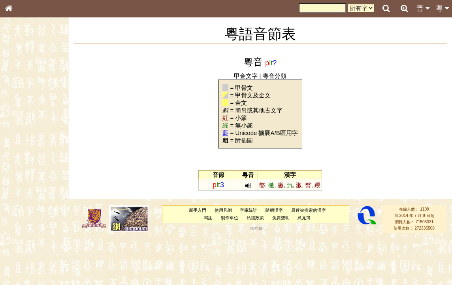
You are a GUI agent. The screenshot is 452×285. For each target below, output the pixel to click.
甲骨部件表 (22, 121)
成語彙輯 (19, 263)
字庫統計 (248, 210)
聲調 (37, 212)
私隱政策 (255, 217)
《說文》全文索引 (29, 248)
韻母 (27, 212)
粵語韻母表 (22, 173)
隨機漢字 (274, 210)
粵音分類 (274, 75)
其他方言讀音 (24, 227)
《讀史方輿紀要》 (29, 256)
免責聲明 (281, 217)
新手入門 (197, 210)
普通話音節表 (24, 219)
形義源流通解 (24, 136)
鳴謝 (208, 217)
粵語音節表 (22, 157)
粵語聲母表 (22, 165)
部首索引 (19, 106)
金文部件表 (22, 129)
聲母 (16, 212)
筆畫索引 (19, 113)
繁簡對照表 (22, 271)
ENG (34, 87)
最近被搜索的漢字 (308, 210)
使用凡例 (223, 210)
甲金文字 (246, 75)
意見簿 (304, 217)
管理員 (256, 228)
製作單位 (229, 217)
